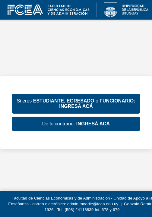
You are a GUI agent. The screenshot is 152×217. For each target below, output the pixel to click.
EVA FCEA (76, 10)
